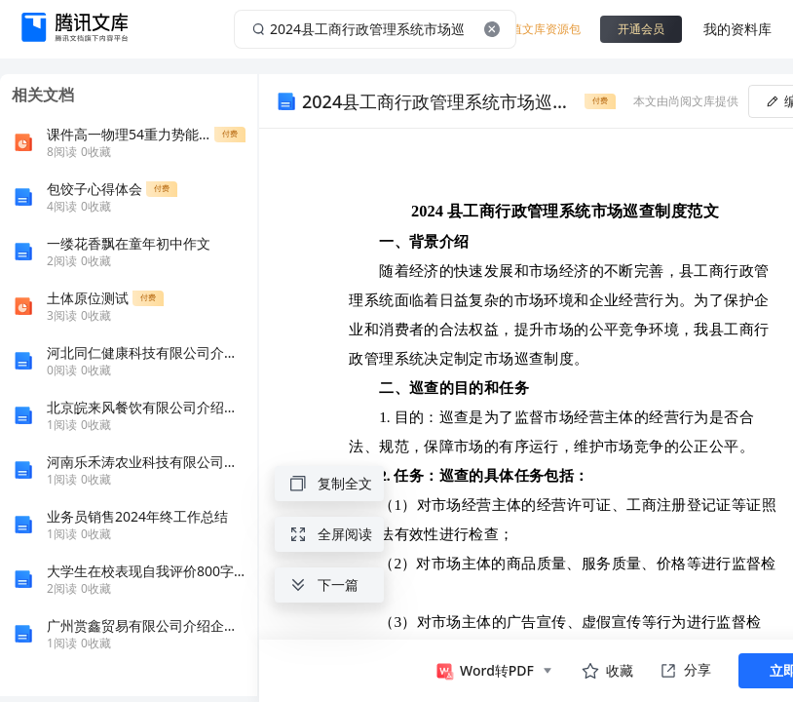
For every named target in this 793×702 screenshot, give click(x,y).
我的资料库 (737, 29)
